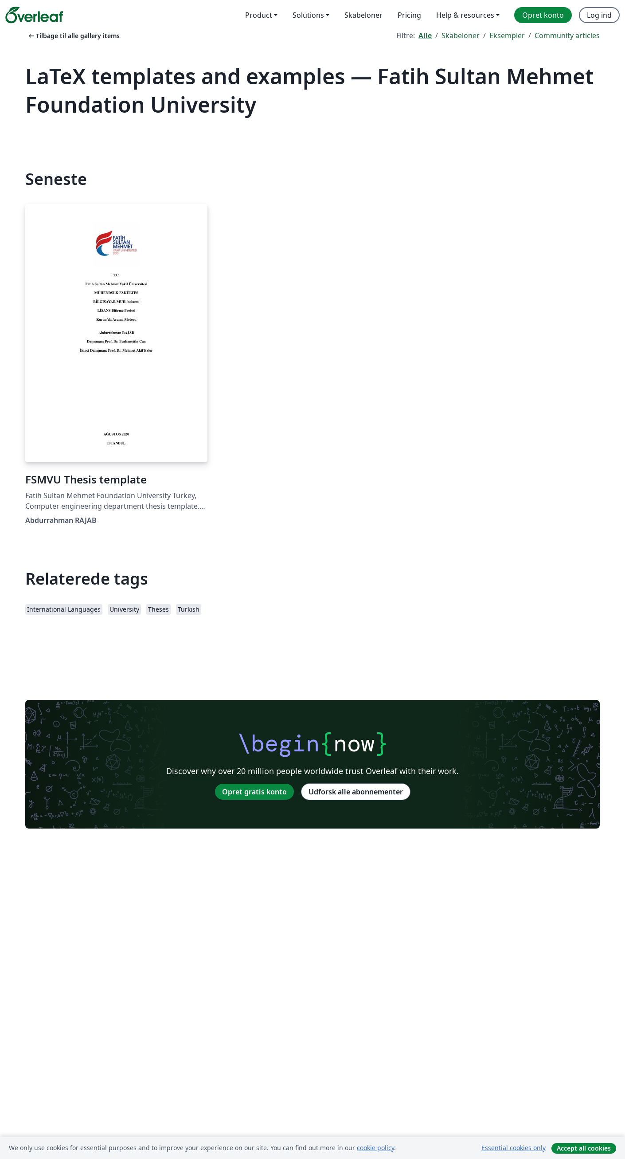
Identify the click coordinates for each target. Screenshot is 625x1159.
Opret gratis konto (254, 792)
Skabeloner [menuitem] (363, 15)
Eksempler (507, 35)
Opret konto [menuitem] (543, 15)
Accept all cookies (584, 1148)
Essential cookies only (513, 1147)
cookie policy (375, 1147)
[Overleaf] (34, 15)
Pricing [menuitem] (409, 15)
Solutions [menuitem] (308, 15)
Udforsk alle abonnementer (356, 792)
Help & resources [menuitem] (465, 15)
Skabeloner (460, 35)
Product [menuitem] (258, 15)
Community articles (567, 35)
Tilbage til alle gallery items (73, 35)
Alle (425, 35)
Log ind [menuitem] (599, 15)
